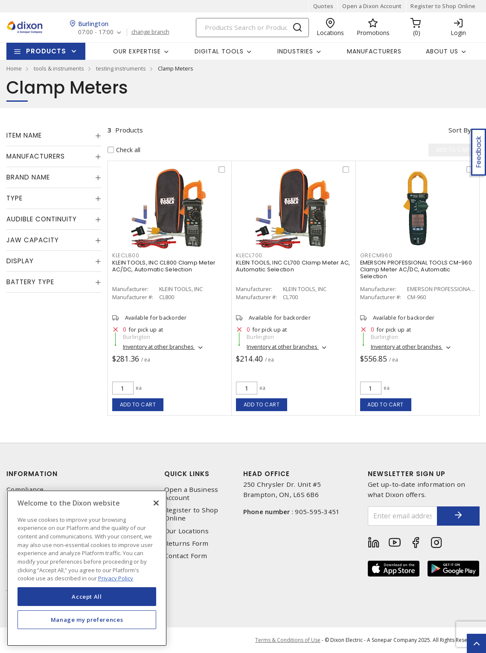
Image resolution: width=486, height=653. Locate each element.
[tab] (53, 135)
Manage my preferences (87, 620)
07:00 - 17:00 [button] (95, 32)
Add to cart (138, 404)
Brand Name (28, 177)
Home (14, 68)
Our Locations (186, 531)
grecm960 (376, 255)
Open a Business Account (191, 493)
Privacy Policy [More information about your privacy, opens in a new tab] (115, 578)
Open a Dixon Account (372, 6)
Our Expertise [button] (137, 51)
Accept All (87, 596)
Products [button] (46, 51)
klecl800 (126, 255)
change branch (150, 32)
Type (14, 198)
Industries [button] (295, 51)
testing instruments (121, 68)
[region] (87, 568)
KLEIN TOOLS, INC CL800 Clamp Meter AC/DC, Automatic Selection (164, 266)
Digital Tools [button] (219, 51)
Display (20, 260)
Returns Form (186, 543)
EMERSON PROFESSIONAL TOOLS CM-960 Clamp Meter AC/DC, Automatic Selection (416, 269)
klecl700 (249, 255)
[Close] (156, 503)
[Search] (252, 27)
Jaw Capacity (32, 239)
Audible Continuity (41, 219)
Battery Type (30, 281)
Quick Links (187, 473)
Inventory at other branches (159, 346)
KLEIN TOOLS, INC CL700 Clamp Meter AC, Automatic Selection (293, 266)
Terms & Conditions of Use (287, 640)
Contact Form (185, 556)
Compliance (25, 489)
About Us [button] (442, 51)
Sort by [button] (459, 130)
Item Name (24, 135)
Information (32, 473)
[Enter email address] (402, 516)
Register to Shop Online (442, 6)
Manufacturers (374, 51)
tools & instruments (59, 68)
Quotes (323, 6)
